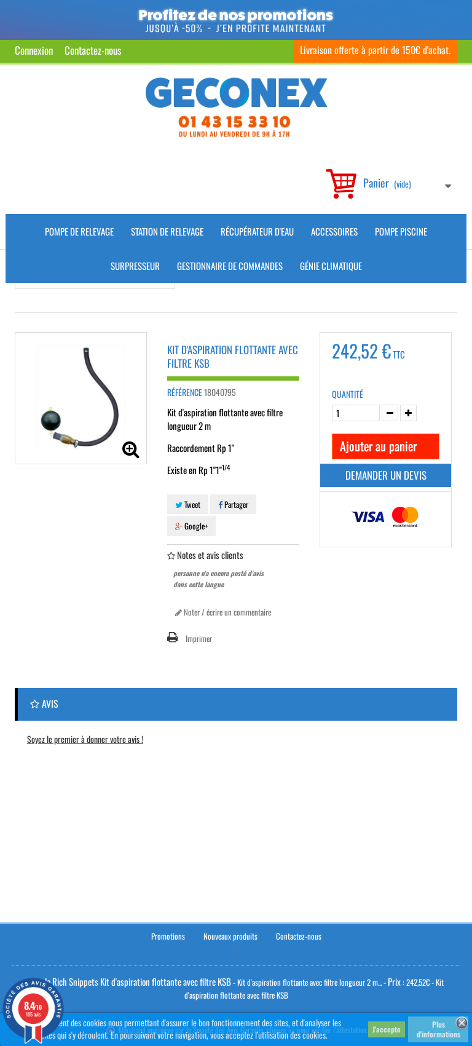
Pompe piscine (401, 231)
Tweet (187, 504)
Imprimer (199, 638)
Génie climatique (331, 265)
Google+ (191, 526)
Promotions (168, 936)
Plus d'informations (438, 1029)
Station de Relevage (167, 231)
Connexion (34, 50)
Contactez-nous (93, 50)
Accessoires (334, 231)
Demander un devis (386, 475)
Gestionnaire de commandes (230, 265)
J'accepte (386, 1029)
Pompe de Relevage (79, 231)
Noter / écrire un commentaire (223, 612)
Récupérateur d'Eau (257, 231)
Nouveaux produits (230, 936)
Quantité (347, 394)
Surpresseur (135, 265)
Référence (184, 392)
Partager (233, 504)
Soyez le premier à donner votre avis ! (85, 738)
